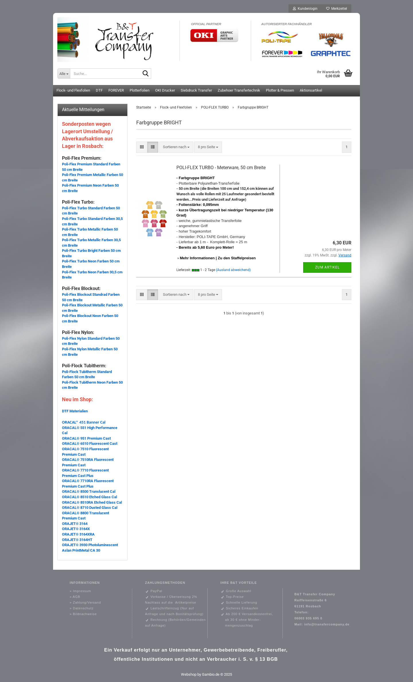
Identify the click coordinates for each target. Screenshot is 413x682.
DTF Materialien (75, 411)
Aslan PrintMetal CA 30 (81, 550)
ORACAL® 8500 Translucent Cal (88, 491)
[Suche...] (63, 73)
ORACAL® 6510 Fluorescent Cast (89, 443)
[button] (141, 147)
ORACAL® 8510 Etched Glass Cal (89, 497)
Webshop (188, 674)
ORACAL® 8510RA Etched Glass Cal (92, 502)
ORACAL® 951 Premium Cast (86, 438)
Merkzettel (336, 9)
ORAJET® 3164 (74, 523)
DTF (99, 90)
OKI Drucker (165, 90)
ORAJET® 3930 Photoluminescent (90, 545)
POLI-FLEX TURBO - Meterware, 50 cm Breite (221, 167)
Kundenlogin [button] (305, 9)
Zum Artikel (327, 267)
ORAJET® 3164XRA (78, 534)
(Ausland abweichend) (233, 270)
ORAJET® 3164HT (77, 540)
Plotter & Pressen (280, 90)
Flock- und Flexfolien (73, 90)
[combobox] (176, 147)
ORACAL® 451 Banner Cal (84, 422)
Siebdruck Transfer (196, 90)
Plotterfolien (139, 90)
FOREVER (116, 90)
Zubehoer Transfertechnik (239, 90)
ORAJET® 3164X (76, 529)
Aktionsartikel (311, 90)
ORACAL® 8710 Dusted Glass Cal (89, 507)
